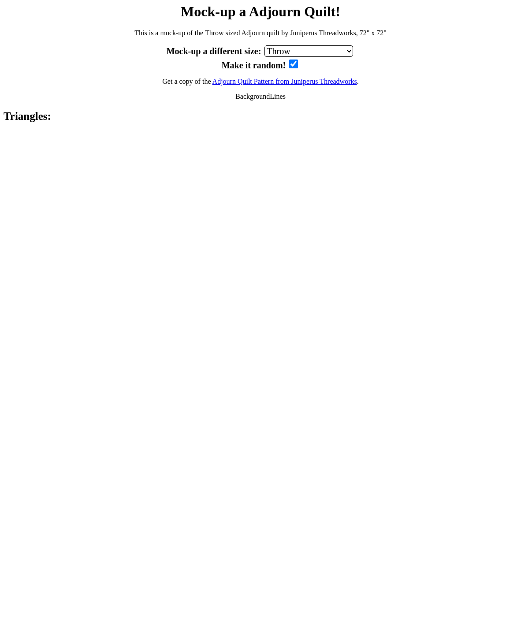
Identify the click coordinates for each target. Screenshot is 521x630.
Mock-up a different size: (215, 51)
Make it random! (255, 65)
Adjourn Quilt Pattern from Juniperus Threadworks (284, 81)
